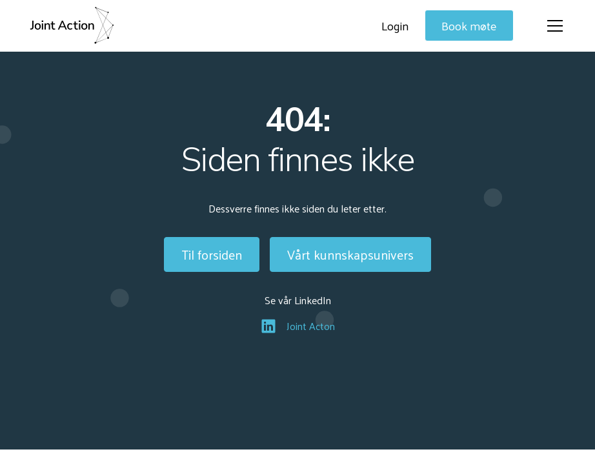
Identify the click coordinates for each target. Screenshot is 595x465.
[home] (72, 25)
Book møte (469, 25)
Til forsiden (211, 254)
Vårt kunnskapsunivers (350, 254)
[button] (552, 25)
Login (394, 25)
